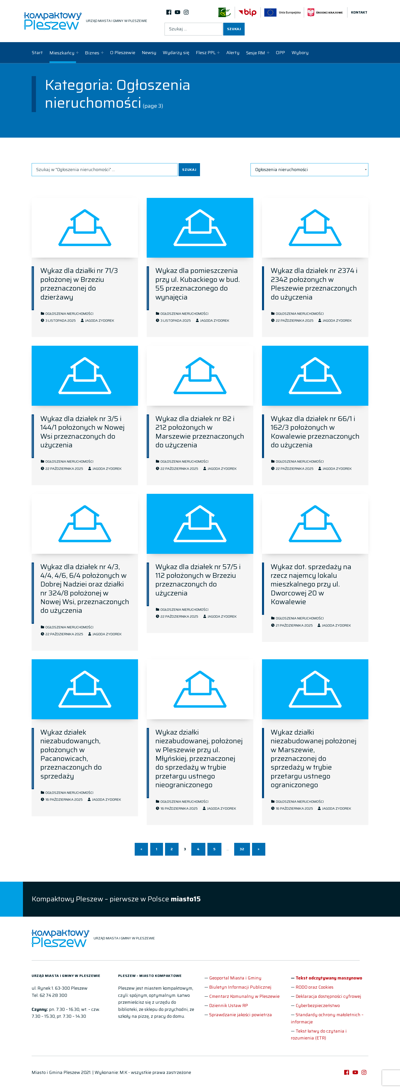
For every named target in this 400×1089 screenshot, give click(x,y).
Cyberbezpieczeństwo (318, 1005)
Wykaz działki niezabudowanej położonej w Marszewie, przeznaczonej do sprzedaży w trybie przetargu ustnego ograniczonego (313, 758)
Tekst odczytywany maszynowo (329, 978)
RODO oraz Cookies (314, 987)
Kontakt (359, 12)
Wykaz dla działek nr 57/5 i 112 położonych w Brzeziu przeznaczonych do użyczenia (198, 580)
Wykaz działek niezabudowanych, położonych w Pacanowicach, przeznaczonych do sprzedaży (71, 754)
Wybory (300, 52)
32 (242, 849)
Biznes (92, 52)
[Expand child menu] (77, 52)
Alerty (233, 52)
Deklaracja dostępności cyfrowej (328, 996)
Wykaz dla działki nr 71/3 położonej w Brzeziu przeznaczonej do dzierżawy (79, 283)
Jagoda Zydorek (99, 320)
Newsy (149, 52)
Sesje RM (255, 52)
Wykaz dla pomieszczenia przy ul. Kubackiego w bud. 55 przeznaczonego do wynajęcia (197, 283)
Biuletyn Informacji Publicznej (240, 987)
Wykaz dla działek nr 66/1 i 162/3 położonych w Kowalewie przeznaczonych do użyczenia (315, 431)
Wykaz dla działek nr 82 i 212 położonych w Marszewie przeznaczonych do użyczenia (199, 431)
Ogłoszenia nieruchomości (69, 313)
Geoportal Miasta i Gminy (235, 978)
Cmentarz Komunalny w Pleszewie (244, 996)
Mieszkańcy (61, 52)
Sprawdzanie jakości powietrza (240, 1014)
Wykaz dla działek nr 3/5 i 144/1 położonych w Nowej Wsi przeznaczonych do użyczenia (82, 431)
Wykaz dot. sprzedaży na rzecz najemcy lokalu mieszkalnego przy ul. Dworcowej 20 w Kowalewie (311, 584)
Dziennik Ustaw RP (228, 1005)
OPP (280, 52)
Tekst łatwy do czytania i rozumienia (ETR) (319, 1035)
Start (37, 52)
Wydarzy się (176, 52)
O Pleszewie (122, 52)
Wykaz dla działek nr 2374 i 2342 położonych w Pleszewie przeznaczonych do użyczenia (314, 283)
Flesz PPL (206, 52)
